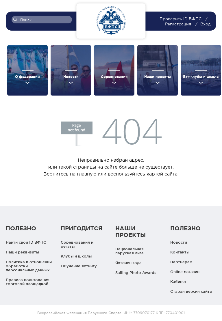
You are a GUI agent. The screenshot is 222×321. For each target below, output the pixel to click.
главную (86, 173)
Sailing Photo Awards (135, 272)
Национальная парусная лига (129, 251)
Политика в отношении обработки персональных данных (29, 266)
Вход (205, 24)
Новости (178, 242)
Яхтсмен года (128, 263)
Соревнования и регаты (77, 244)
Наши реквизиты (22, 252)
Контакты (179, 252)
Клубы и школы (76, 256)
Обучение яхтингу (79, 266)
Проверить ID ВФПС (181, 18)
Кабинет (178, 281)
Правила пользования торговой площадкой (27, 282)
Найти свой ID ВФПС (26, 242)
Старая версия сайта (191, 291)
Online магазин (184, 272)
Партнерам (181, 262)
